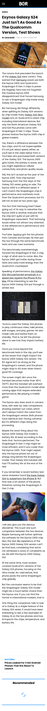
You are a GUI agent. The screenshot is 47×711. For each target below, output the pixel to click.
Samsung (21, 80)
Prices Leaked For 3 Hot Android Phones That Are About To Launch (22, 665)
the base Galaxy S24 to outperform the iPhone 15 (23, 477)
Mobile (5, 12)
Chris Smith (10, 38)
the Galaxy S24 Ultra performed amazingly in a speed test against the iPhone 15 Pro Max (22, 276)
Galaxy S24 (15, 77)
